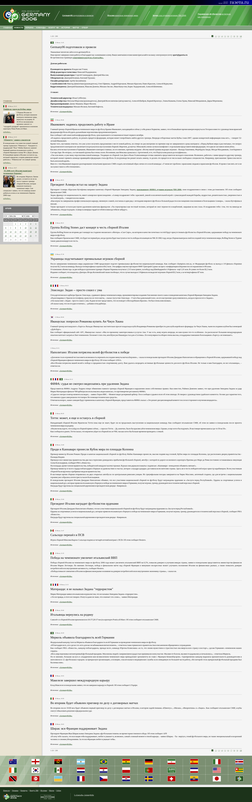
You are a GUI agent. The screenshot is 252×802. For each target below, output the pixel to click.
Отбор (58, 790)
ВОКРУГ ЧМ (53, 28)
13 (6, 232)
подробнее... (7, 132)
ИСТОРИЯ (65, 28)
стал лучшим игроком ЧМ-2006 (169, 15)
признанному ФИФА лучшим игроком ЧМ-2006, (159, 189)
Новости (6, 790)
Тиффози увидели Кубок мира (17, 109)
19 (36, 232)
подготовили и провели (77, 15)
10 (26, 228)
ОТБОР (84, 28)
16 (20, 232)
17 (26, 232)
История (43, 790)
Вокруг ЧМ (34, 790)
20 (6, 236)
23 (20, 236)
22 (15, 236)
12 (36, 228)
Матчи (51, 790)
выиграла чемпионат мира (122, 15)
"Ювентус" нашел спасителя (16, 140)
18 (31, 232)
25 (31, 236)
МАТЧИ (76, 28)
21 (11, 236)
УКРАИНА (29, 28)
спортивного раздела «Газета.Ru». (88, 58)
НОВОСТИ (18, 28)
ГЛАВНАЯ (7, 28)
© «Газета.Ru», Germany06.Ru (84, 795)
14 (11, 232)
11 (31, 228)
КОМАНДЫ (41, 28)
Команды (23, 790)
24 (26, 236)
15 (15, 232)
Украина (15, 790)
